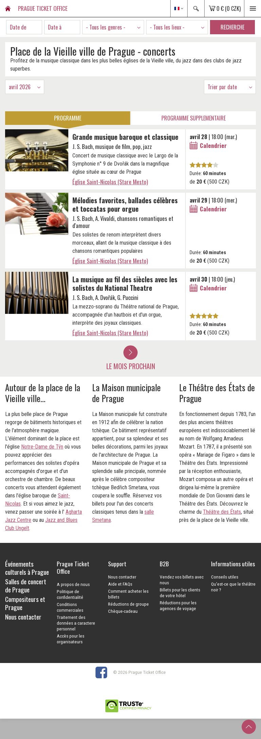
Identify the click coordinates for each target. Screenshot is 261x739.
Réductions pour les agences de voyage (178, 605)
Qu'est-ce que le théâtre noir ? (233, 586)
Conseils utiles (224, 577)
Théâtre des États (222, 512)
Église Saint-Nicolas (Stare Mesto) (110, 181)
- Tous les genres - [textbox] (105, 27)
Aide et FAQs (120, 584)
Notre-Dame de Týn (42, 446)
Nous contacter (122, 577)
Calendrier (213, 145)
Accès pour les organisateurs (70, 638)
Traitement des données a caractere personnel (76, 622)
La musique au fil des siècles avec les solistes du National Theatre (124, 283)
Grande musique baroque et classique (125, 137)
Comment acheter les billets (128, 594)
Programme (67, 118)
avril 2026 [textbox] (20, 87)
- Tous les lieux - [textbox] (167, 27)
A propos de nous (73, 584)
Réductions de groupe (128, 604)
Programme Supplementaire (193, 118)
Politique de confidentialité (70, 594)
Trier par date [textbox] (222, 87)
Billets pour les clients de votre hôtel (180, 592)
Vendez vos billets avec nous (182, 579)
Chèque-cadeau (123, 611)
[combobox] (113, 27)
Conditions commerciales (70, 607)
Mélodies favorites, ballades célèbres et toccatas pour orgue (125, 204)
